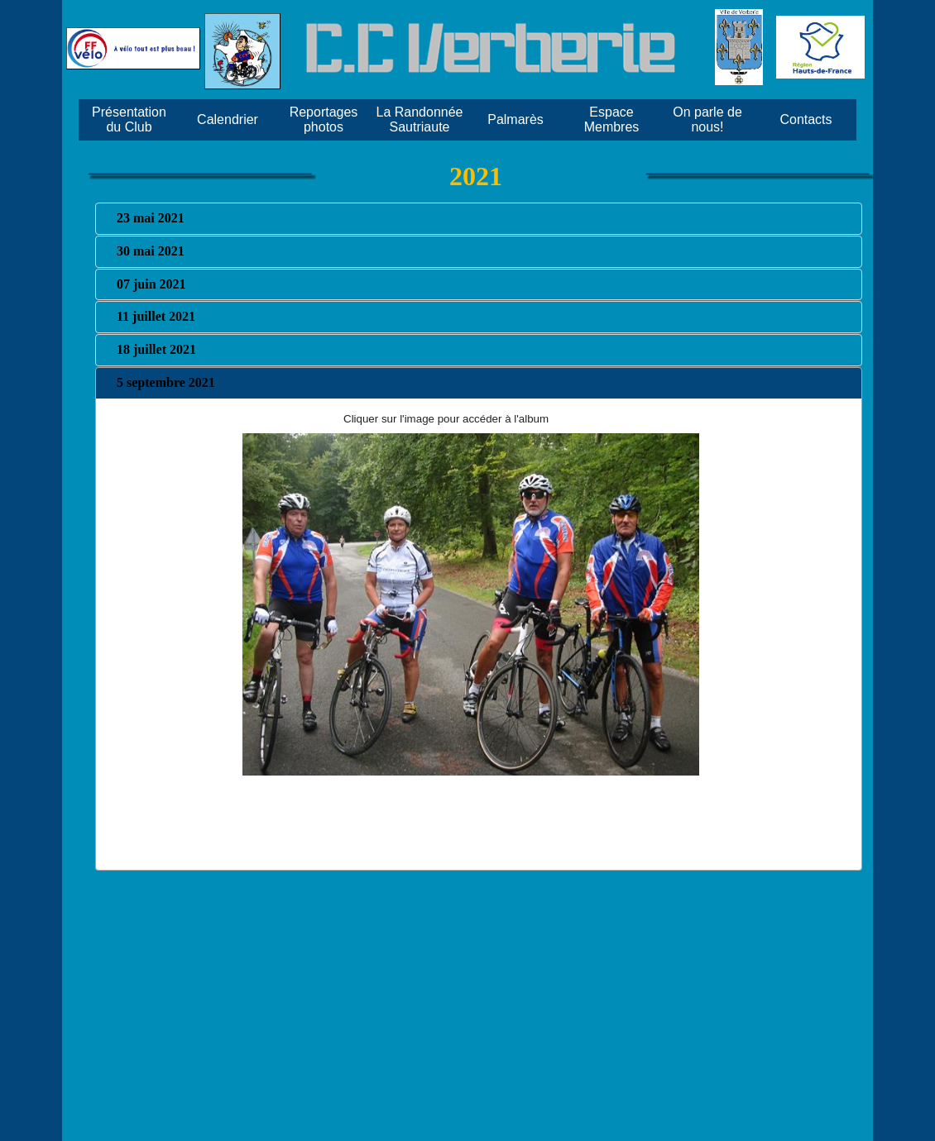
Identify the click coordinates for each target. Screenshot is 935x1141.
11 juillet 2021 (156, 316)
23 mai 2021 (151, 218)
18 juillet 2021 (156, 349)
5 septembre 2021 (166, 382)
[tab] (478, 219)
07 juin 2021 (151, 284)
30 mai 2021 (151, 251)
